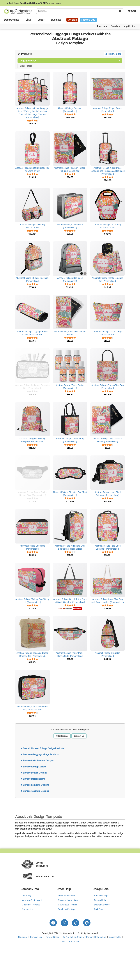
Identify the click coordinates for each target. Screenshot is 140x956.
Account (102, 26)
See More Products (40, 754)
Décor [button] (41, 19)
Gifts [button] (29, 19)
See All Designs (101, 895)
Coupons (22, 937)
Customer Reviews (31, 904)
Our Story (26, 895)
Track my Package (67, 909)
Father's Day (88, 19)
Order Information (66, 895)
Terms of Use (36, 937)
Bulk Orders (99, 909)
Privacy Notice (52, 937)
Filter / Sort (113, 54)
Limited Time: (33, 3)
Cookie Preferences (70, 941)
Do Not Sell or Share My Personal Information (84, 937)
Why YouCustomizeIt (32, 900)
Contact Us (79, 736)
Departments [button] (12, 19)
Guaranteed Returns (67, 904)
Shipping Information (68, 900)
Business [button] (57, 19)
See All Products (42, 748)
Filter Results (62, 736)
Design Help (100, 900)
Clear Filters (26, 65)
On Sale (72, 19)
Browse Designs (37, 760)
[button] (131, 11)
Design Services (102, 904)
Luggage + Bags (70, 60)
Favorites (115, 26)
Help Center (129, 26)
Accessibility (115, 937)
